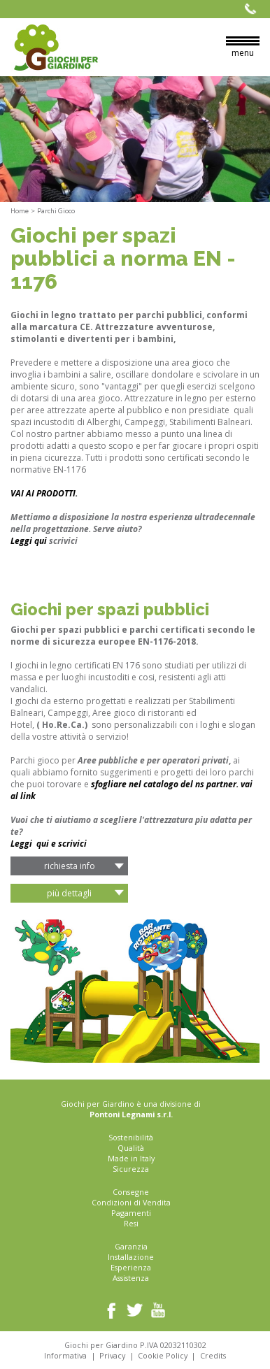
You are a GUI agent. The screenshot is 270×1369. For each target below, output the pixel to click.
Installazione (131, 1257)
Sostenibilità (130, 1137)
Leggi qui (28, 541)
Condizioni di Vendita (131, 1202)
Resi (131, 1223)
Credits (213, 1355)
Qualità (131, 1147)
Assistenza (131, 1278)
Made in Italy (131, 1158)
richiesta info (69, 866)
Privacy (112, 1355)
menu (243, 47)
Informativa (65, 1355)
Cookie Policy (162, 1355)
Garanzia (131, 1246)
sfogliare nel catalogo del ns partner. (166, 784)
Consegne (131, 1192)
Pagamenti (131, 1212)
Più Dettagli (69, 893)
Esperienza (131, 1267)
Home (19, 210)
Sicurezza (131, 1168)
